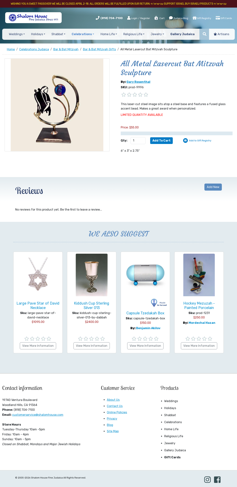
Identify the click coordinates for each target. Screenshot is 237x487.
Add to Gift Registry (200, 140)
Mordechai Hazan (202, 323)
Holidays (170, 408)
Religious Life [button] (132, 34)
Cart (159, 18)
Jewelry (169, 443)
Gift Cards (224, 18)
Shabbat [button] (57, 34)
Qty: (124, 140)
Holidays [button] (37, 34)
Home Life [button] (108, 34)
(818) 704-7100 (112, 18)
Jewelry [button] (156, 34)
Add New (213, 187)
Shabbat (170, 415)
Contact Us (115, 406)
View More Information (38, 345)
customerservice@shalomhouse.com (37, 415)
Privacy (112, 418)
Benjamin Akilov (148, 328)
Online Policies (117, 412)
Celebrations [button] (82, 34)
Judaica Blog (178, 18)
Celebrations (173, 422)
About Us (113, 400)
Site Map (113, 431)
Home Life (171, 429)
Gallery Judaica (175, 450)
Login (132, 18)
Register (145, 18)
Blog (110, 425)
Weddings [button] (16, 34)
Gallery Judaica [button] (182, 34)
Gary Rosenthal (138, 82)
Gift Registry (202, 18)
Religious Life (173, 436)
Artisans (221, 34)
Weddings (171, 401)
